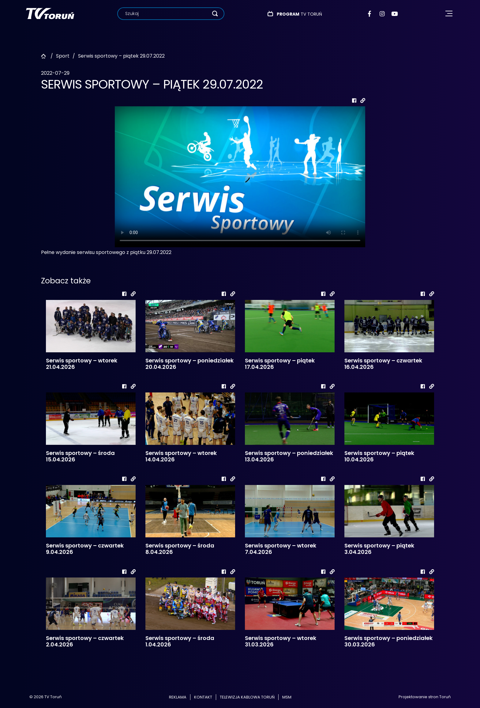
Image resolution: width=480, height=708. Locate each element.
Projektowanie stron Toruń (425, 697)
